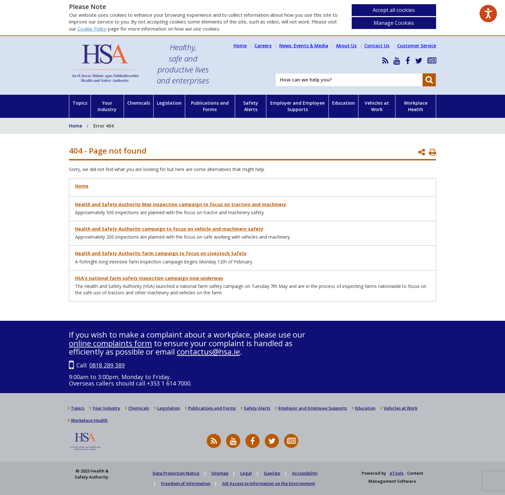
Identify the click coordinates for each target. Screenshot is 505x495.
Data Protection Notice (176, 473)
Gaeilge (272, 473)
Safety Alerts (250, 106)
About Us (346, 46)
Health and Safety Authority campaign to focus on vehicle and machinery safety (169, 229)
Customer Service (416, 46)
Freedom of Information (185, 483)
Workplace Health (415, 106)
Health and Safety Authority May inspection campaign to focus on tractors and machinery (180, 204)
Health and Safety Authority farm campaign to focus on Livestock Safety (161, 253)
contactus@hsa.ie (208, 351)
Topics (79, 103)
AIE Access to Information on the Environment (268, 483)
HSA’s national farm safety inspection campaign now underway (149, 278)
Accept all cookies (394, 10)
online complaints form (110, 343)
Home (240, 46)
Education (343, 103)
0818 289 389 (107, 365)
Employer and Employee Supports (297, 106)
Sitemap (219, 473)
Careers (263, 46)
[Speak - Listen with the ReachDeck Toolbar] (488, 13)
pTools (397, 473)
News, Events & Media (303, 46)
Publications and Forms (210, 106)
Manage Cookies (394, 22)
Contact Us (376, 46)
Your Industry (107, 106)
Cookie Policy (92, 28)
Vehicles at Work (377, 106)
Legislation (169, 103)
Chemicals (138, 103)
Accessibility (305, 473)
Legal (246, 473)
